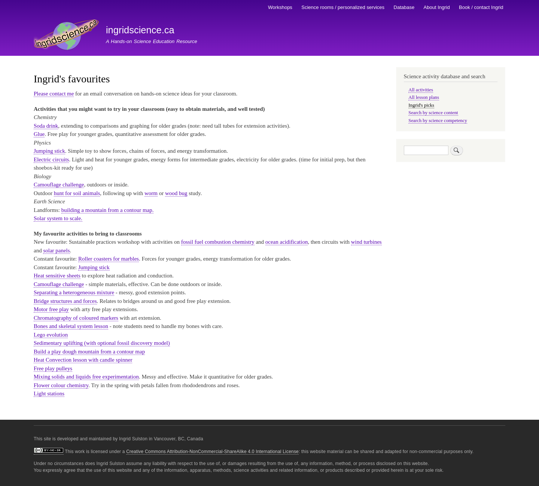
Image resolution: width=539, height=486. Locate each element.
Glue (39, 134)
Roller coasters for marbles (108, 259)
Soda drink (46, 126)
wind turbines (366, 242)
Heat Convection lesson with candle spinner (83, 360)
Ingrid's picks (421, 105)
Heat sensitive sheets (57, 276)
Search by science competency (437, 120)
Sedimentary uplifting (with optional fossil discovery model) (102, 343)
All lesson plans (423, 97)
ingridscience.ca (140, 30)
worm (151, 193)
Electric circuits (51, 159)
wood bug (176, 193)
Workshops (280, 7)
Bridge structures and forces (65, 301)
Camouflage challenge (59, 185)
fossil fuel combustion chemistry (218, 242)
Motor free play (51, 309)
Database (404, 7)
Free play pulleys (53, 368)
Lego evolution (51, 335)
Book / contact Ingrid (481, 7)
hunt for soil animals (77, 193)
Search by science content (433, 112)
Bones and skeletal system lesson (71, 326)
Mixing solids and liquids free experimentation (86, 377)
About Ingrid (437, 7)
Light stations (49, 394)
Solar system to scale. (58, 218)
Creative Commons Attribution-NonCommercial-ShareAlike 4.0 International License (212, 451)
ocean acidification (286, 242)
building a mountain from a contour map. (107, 210)
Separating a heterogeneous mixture (74, 292)
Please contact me (54, 94)
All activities (420, 89)
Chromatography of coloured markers (76, 318)
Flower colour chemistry (61, 385)
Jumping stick (49, 151)
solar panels (56, 250)
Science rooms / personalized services (342, 7)
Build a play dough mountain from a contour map (89, 352)
